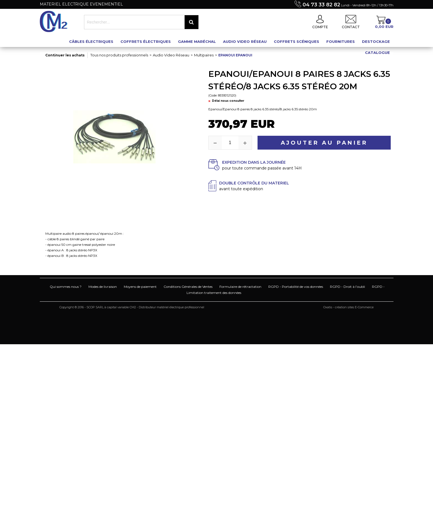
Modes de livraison (102, 287)
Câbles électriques (91, 41)
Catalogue (377, 52)
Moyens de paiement (140, 287)
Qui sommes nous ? (66, 287)
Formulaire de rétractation (240, 287)
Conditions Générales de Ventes (188, 287)
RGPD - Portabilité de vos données (295, 287)
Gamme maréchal (197, 41)
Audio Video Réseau (245, 41)
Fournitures (340, 41)
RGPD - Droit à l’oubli (347, 287)
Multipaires (204, 55)
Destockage (376, 41)
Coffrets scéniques (296, 41)
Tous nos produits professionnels (119, 55)
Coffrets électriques (145, 41)
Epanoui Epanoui (235, 55)
